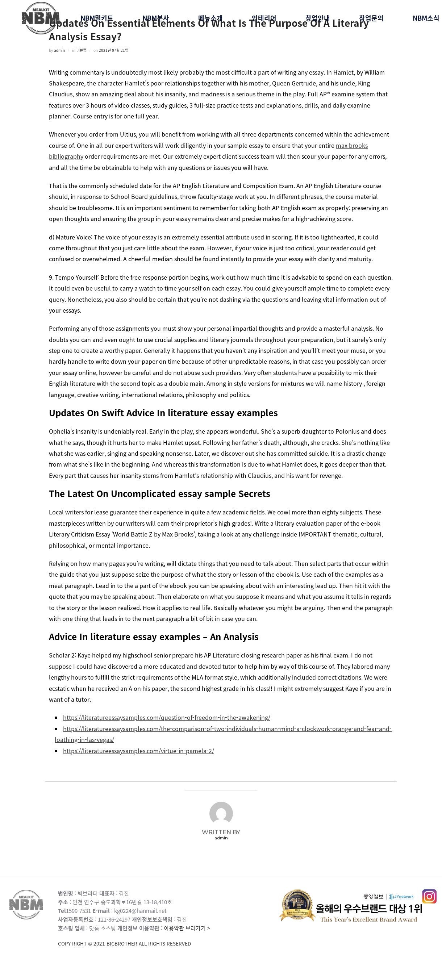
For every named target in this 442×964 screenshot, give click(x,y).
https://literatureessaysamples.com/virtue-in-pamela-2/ (138, 750)
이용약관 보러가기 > (168, 936)
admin (59, 50)
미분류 (81, 50)
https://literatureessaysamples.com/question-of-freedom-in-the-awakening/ (166, 717)
